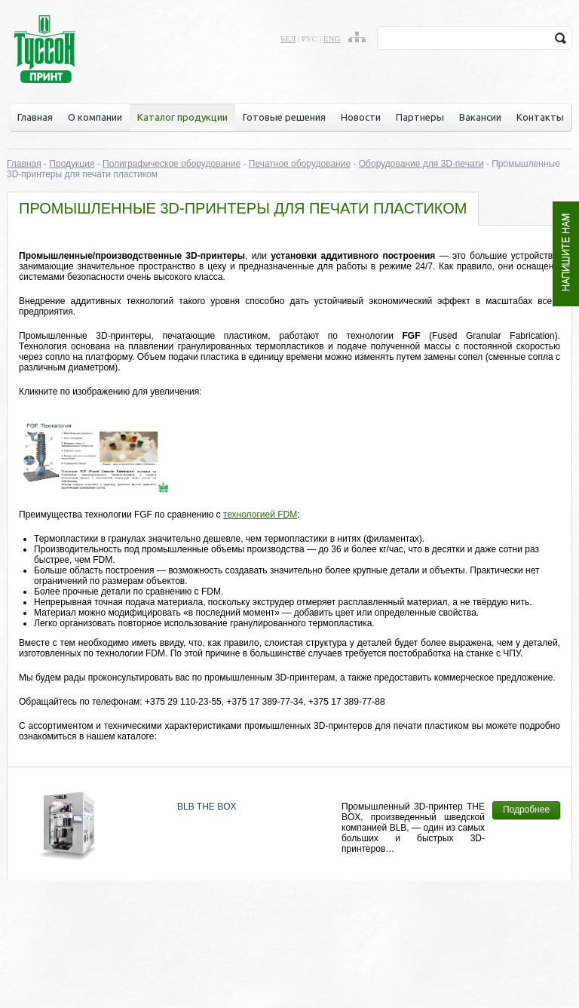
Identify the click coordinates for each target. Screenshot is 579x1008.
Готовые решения (284, 117)
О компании (95, 117)
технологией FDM (260, 514)
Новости (361, 117)
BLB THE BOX (206, 806)
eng (332, 38)
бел (288, 38)
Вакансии (480, 117)
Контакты (540, 117)
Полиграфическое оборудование (171, 163)
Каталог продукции (182, 117)
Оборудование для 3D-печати (421, 163)
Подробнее (526, 809)
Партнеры (420, 117)
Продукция (71, 163)
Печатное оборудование (300, 163)
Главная (35, 117)
